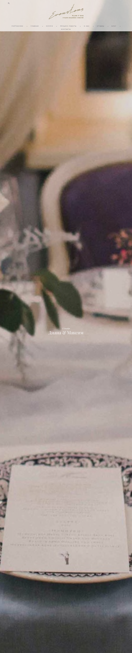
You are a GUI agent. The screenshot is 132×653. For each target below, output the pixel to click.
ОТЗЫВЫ (100, 26)
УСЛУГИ (49, 26)
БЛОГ (114, 26)
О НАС (87, 26)
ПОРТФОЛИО (17, 26)
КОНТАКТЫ (66, 29)
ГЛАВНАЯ (35, 26)
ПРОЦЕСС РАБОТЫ (68, 26)
